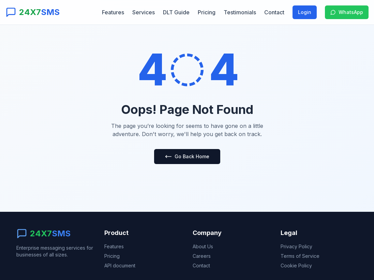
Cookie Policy (296, 265)
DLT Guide (176, 12)
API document (119, 265)
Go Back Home (187, 156)
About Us (203, 246)
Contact (274, 12)
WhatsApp (346, 12)
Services (143, 12)
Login (304, 12)
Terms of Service (300, 256)
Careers (202, 256)
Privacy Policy (296, 246)
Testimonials (240, 12)
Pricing (206, 12)
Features (113, 12)
